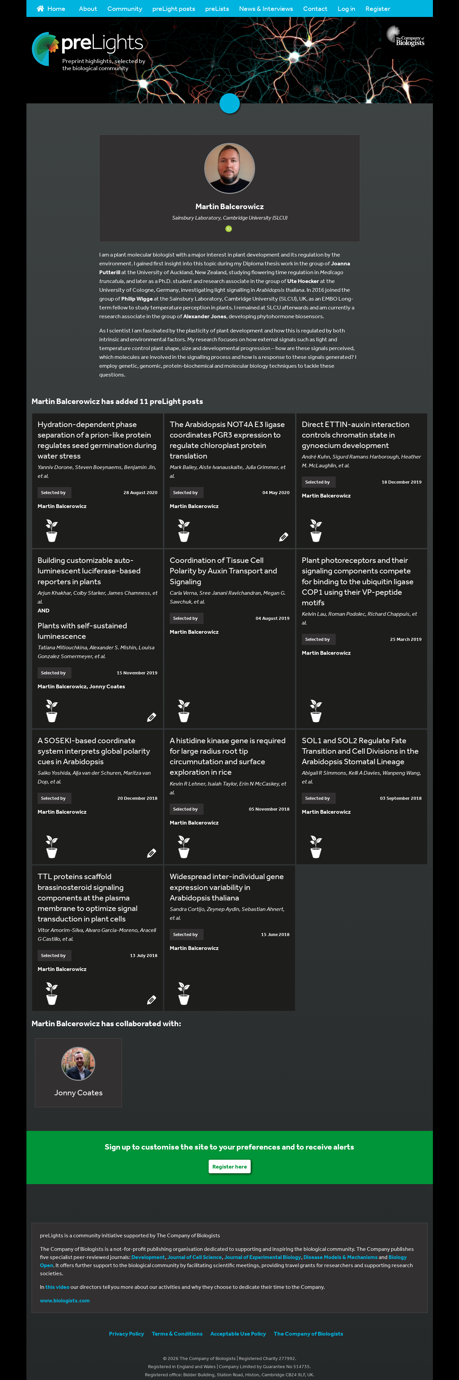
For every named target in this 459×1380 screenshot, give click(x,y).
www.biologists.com (65, 1293)
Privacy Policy (126, 1326)
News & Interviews (266, 8)
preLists (217, 8)
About (88, 8)
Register (378, 8)
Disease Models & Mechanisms (341, 1250)
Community (124, 8)
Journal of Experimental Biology (262, 1250)
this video (57, 1280)
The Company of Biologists (308, 1326)
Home (51, 8)
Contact (315, 8)
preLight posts (173, 8)
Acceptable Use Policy (238, 1326)
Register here (229, 1159)
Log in (346, 8)
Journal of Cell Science (194, 1250)
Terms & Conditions (177, 1326)
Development (148, 1250)
